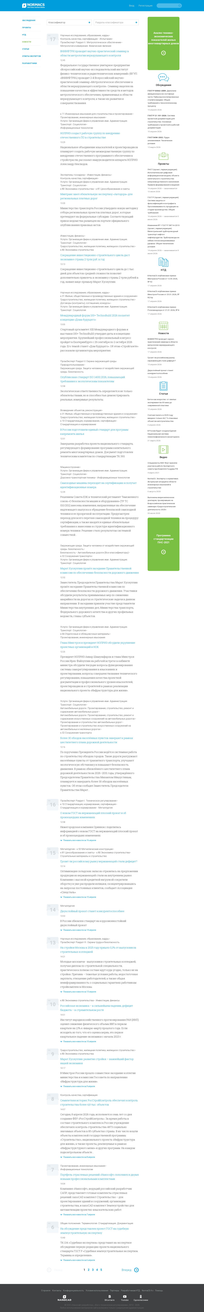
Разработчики (29, 63)
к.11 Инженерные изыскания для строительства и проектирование (96, 113)
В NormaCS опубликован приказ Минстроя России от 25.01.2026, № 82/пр (163, 294)
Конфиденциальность (73, 1290)
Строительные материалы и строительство (83, 856)
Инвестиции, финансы (99, 174)
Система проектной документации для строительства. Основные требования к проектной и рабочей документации (163, 121)
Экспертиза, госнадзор (72, 174)
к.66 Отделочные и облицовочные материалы (85, 633)
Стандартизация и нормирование (78, 424)
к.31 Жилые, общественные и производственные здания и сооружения (98, 296)
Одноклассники (141, 1297)
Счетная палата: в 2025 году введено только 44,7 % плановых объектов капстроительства (163, 418)
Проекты (26, 27)
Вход (131, 5)
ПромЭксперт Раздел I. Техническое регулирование (88, 800)
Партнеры (114, 1290)
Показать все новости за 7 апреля (77, 1214)
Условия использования (97, 1290)
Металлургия (105, 807)
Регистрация (145, 5)
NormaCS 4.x (147, 1290)
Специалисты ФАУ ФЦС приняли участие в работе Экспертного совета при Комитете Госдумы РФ (163, 466)
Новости (26, 42)
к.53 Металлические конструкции (95, 849)
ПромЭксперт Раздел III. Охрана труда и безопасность (89, 942)
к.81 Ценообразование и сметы (113, 188)
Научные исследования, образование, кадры (84, 35)
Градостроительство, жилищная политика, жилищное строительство (97, 246)
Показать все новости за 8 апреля (77, 1157)
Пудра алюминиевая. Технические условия (160, 140)
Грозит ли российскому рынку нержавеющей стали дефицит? (98, 861)
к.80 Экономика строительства (77, 188)
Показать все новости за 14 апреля (78, 930)
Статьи (25, 49)
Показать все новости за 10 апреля (78, 1041)
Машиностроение (70, 467)
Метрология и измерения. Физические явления (85, 45)
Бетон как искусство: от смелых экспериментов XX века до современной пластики (162, 402)
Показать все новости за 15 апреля (78, 897)
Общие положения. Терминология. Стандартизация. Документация (96, 1223)
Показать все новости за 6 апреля (77, 1260)
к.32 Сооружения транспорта (76, 556)
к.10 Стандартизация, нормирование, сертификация (88, 420)
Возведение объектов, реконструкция (81, 410)
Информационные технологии (76, 127)
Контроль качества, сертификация (78, 38)
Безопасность (68, 552)
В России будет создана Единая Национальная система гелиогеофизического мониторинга (163, 434)
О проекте (45, 1290)
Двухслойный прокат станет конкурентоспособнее (92, 911)
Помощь (159, 1290)
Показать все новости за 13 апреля (78, 992)
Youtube (125, 1297)
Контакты (56, 1290)
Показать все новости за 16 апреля (78, 840)
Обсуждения (28, 20)
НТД (24, 35)
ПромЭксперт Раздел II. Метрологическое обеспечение (90, 42)
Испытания (106, 38)
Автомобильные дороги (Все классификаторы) (103, 552)
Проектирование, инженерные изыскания (82, 117)
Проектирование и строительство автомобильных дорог (91, 722)
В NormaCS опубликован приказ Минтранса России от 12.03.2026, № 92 (163, 278)
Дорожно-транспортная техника (77, 477)
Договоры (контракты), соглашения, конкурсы (85, 303)
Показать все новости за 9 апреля (77, 1086)
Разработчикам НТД (130, 1290)
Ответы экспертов (31, 56)
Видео (163, 457)
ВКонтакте (110, 1297)
